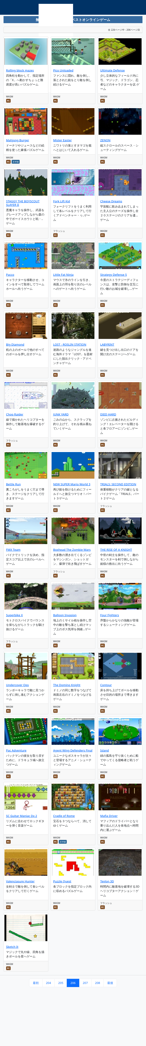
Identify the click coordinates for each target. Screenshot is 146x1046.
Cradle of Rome (64, 816)
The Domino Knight (66, 685)
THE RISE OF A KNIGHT (116, 550)
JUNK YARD (61, 414)
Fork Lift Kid (61, 201)
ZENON (105, 140)
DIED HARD (108, 414)
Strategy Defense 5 (113, 275)
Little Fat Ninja (63, 275)
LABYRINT (107, 345)
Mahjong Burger (17, 140)
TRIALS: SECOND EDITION (118, 484)
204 (48, 983)
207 (85, 983)
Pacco (10, 275)
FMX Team (13, 550)
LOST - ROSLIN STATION (69, 345)
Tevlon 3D (107, 881)
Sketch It (12, 947)
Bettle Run (13, 484)
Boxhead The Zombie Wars (72, 550)
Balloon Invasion (65, 615)
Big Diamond (15, 345)
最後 (110, 983)
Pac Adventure (16, 750)
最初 (36, 983)
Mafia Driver (109, 816)
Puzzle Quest (62, 881)
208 (97, 983)
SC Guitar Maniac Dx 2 (21, 816)
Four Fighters (109, 615)
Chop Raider (14, 414)
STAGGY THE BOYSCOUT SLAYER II (22, 203)
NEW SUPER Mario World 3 (71, 484)
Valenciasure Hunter (20, 881)
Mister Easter (62, 140)
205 (60, 983)
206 (72, 983)
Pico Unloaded (63, 70)
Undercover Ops (17, 685)
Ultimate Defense (112, 70)
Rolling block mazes (20, 70)
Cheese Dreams (111, 201)
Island (104, 750)
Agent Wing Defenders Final (73, 750)
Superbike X (14, 615)
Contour (106, 685)
